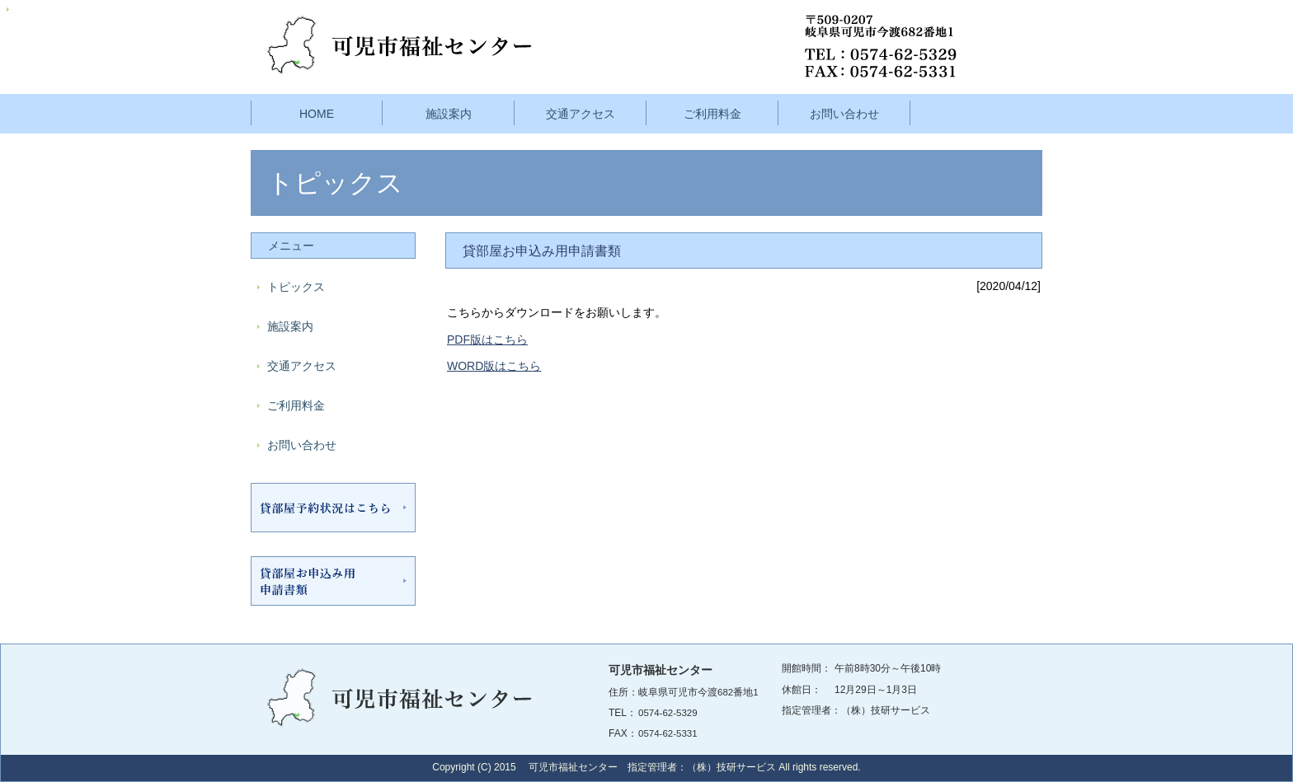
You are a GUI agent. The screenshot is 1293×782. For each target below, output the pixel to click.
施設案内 (449, 113)
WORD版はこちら (494, 365)
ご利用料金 (712, 113)
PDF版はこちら (487, 339)
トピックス (296, 286)
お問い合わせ (844, 113)
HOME (316, 113)
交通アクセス (580, 113)
